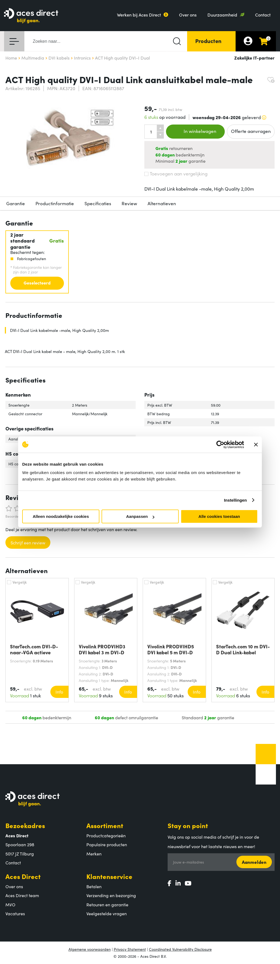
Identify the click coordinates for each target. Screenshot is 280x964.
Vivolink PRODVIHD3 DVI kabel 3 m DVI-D (102, 649)
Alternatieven (162, 203)
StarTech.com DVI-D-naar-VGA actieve (34, 649)
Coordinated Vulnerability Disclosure (180, 949)
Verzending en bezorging (111, 895)
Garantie (15, 203)
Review (129, 203)
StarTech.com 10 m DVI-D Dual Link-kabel (243, 649)
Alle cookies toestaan (219, 516)
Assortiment (104, 825)
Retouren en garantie (107, 904)
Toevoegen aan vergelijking (175, 173)
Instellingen (235, 500)
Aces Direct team (22, 895)
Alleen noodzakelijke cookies (61, 516)
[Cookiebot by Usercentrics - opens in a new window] (220, 444)
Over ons (188, 14)
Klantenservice (109, 876)
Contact (263, 14)
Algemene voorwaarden (90, 949)
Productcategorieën (106, 835)
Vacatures (15, 913)
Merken (94, 854)
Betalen (94, 886)
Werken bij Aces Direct (139, 14)
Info (59, 692)
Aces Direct (23, 876)
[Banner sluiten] (256, 444)
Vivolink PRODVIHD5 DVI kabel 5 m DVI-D (170, 649)
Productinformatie (54, 203)
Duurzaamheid (222, 14)
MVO (10, 904)
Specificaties (97, 203)
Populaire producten (106, 844)
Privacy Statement (130, 949)
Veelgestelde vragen (106, 913)
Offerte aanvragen (251, 131)
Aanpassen (140, 516)
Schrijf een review (28, 542)
